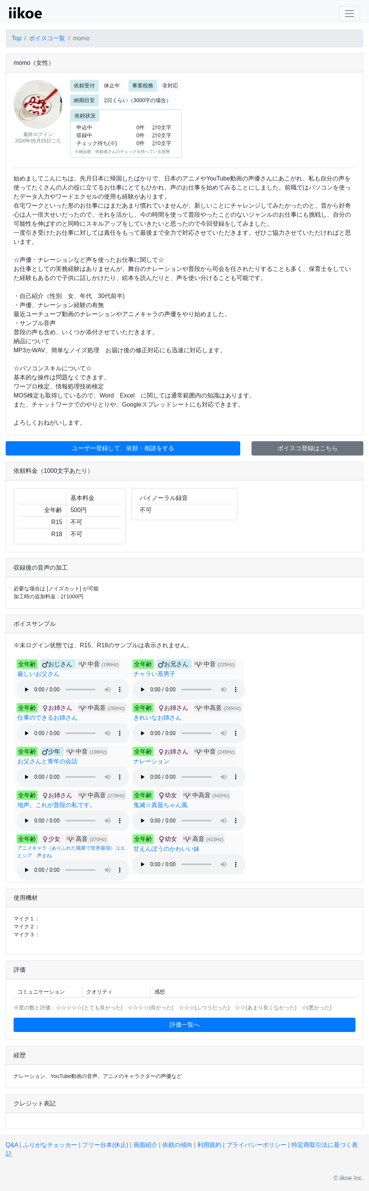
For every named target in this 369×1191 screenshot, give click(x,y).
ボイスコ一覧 (47, 38)
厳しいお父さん (38, 674)
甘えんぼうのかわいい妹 (166, 848)
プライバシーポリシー (256, 1145)
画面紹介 (145, 1145)
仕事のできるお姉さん (47, 717)
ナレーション (151, 761)
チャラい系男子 (154, 674)
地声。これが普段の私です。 (56, 805)
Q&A (12, 1145)
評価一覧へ (184, 1024)
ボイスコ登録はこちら (308, 448)
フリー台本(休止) (105, 1145)
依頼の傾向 (177, 1145)
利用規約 (209, 1145)
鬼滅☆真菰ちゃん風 (160, 805)
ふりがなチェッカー (50, 1145)
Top (16, 38)
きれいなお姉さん (157, 717)
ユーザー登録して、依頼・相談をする (123, 448)
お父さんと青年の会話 (47, 761)
